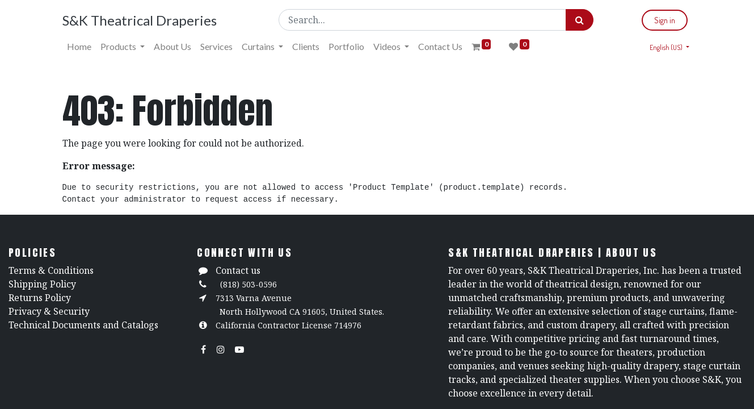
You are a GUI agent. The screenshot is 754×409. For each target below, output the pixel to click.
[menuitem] (79, 46)
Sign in (664, 20)
